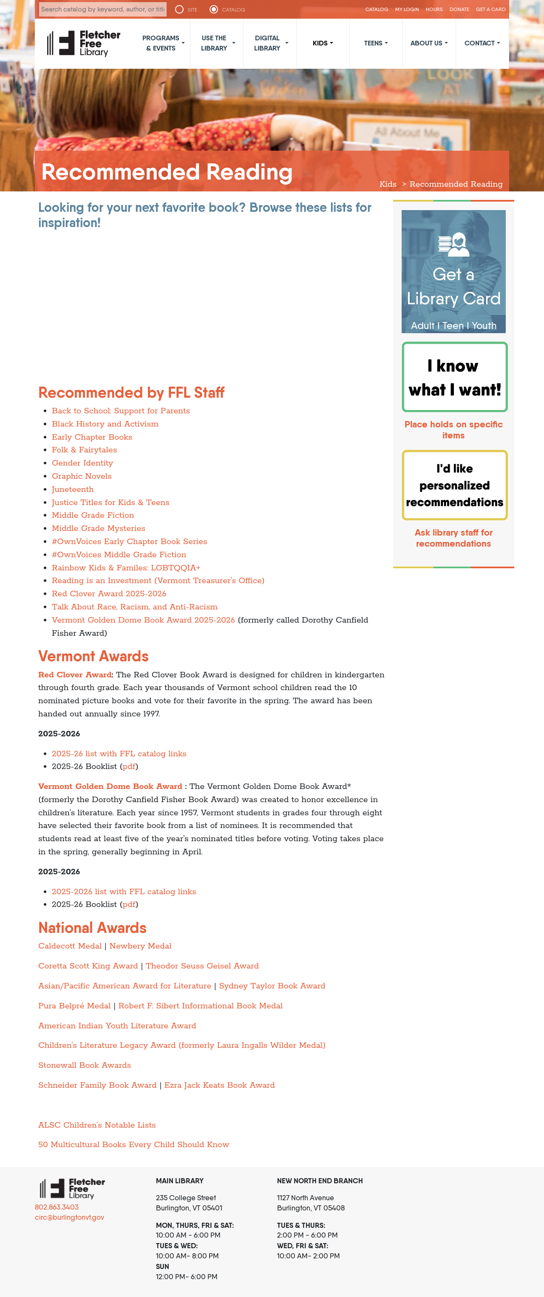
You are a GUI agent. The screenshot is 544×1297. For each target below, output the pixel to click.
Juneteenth (73, 489)
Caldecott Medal (70, 946)
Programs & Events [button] (160, 43)
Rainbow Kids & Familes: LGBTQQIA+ (126, 568)
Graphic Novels (82, 476)
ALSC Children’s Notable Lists (97, 1125)
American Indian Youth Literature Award (117, 1026)
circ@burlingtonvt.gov (69, 1217)
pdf (129, 766)
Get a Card (491, 9)
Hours (434, 9)
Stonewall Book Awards (84, 1065)
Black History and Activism (105, 424)
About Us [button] (426, 43)
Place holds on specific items (454, 429)
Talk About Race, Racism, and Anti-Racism (135, 607)
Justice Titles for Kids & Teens (111, 502)
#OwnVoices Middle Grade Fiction (119, 555)
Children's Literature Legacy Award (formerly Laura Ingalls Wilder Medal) (182, 1045)
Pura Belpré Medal (74, 1006)
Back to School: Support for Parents (121, 411)
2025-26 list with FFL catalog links (119, 754)
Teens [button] (373, 43)
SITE (192, 10)
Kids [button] (320, 43)
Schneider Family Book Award (97, 1085)
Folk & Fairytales (84, 450)
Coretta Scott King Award (88, 966)
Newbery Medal (140, 946)
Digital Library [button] (267, 43)
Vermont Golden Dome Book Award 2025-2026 (143, 620)
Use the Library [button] (214, 43)
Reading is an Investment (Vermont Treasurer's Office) (158, 581)
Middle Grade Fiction (93, 515)
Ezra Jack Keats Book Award (219, 1085)
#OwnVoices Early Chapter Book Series (129, 541)
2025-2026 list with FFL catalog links (124, 892)
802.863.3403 (57, 1207)
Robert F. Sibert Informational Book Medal (201, 1006)
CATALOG (233, 10)
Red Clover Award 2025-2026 (109, 594)
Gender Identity (82, 463)
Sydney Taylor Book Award (272, 986)
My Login (407, 9)
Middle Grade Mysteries (98, 528)
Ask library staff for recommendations (454, 538)
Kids (388, 184)
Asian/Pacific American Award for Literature (124, 986)
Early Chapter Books (92, 437)
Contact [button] (480, 43)
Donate (459, 9)
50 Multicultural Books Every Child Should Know (134, 1145)
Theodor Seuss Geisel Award (202, 966)
